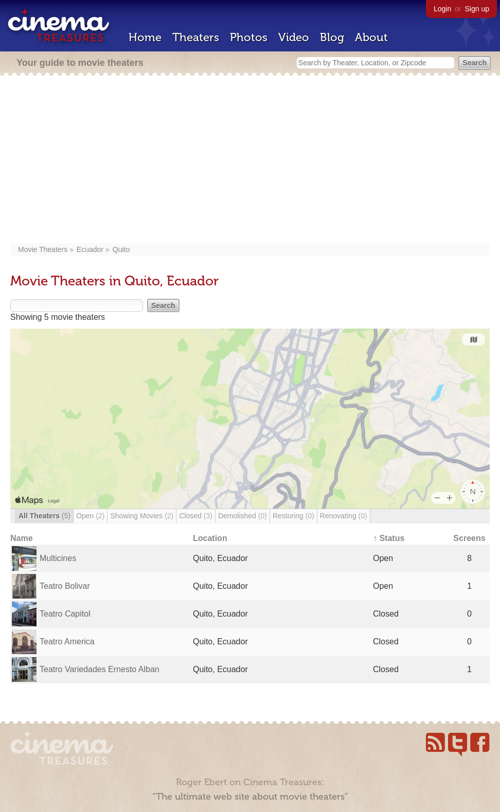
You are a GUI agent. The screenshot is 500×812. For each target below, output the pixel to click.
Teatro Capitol (65, 613)
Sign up (477, 9)
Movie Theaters (42, 249)
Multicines (58, 558)
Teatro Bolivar (65, 586)
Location (210, 538)
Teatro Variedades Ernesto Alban (99, 669)
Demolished (242, 516)
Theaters (195, 37)
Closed (195, 516)
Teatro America (67, 641)
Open (90, 516)
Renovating (343, 516)
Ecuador (90, 249)
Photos (248, 37)
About (371, 37)
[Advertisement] (250, 160)
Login (442, 9)
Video (293, 37)
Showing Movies (141, 516)
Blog (332, 37)
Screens (469, 538)
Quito (121, 249)
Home (145, 37)
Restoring (293, 516)
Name (21, 538)
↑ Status (388, 538)
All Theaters (44, 516)
